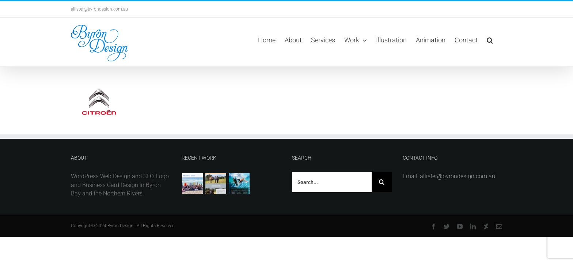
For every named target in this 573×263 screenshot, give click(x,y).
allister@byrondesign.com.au (99, 9)
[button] (499, 40)
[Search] (382, 182)
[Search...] (332, 182)
